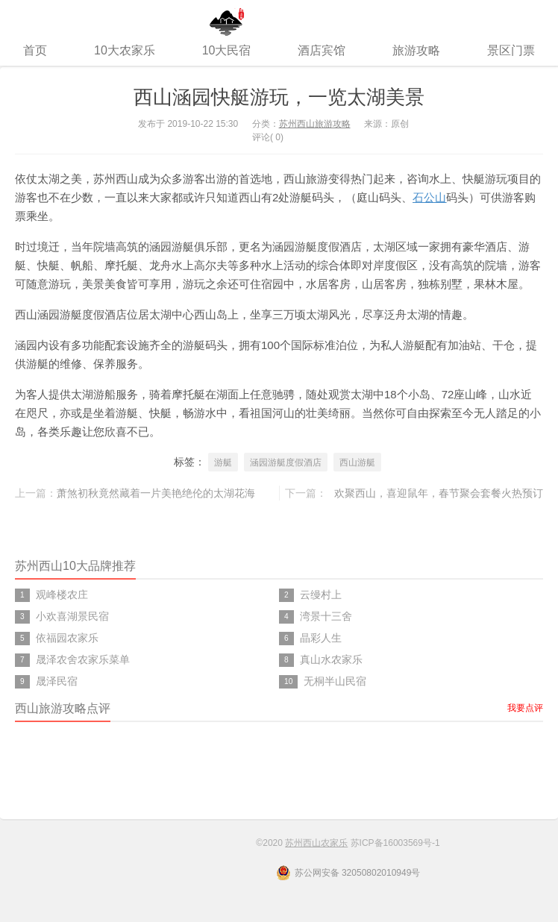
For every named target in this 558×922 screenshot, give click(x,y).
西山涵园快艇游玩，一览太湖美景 (279, 97)
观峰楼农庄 (62, 594)
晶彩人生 (321, 638)
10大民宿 (226, 50)
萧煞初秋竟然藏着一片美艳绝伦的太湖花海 (156, 493)
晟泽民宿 (57, 681)
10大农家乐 (124, 50)
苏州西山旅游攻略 (315, 124)
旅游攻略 (416, 50)
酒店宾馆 (321, 50)
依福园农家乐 (67, 638)
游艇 (223, 462)
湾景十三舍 (326, 616)
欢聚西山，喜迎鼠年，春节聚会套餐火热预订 (438, 493)
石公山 (429, 197)
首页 (35, 50)
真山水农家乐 (331, 659)
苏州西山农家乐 (279, 18)
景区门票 (511, 50)
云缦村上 (321, 594)
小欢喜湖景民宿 (72, 616)
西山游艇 (357, 462)
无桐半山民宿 (335, 681)
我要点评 (525, 708)
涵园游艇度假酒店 (286, 462)
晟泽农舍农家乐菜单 (83, 659)
